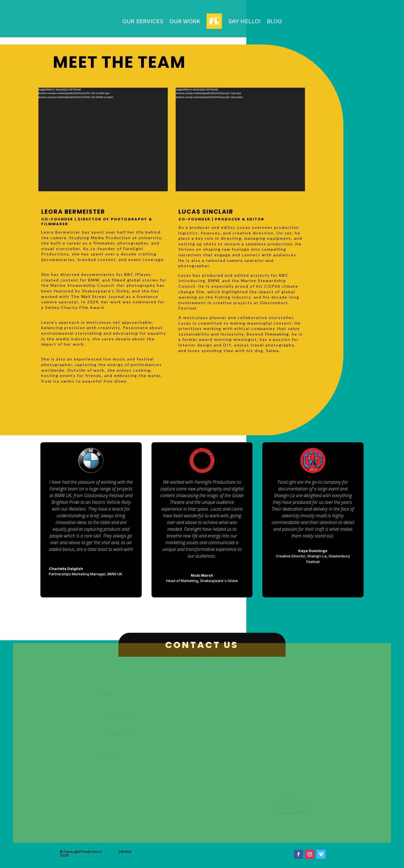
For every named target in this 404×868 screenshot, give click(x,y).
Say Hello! (244, 21)
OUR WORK (184, 21)
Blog (274, 21)
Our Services (142, 21)
